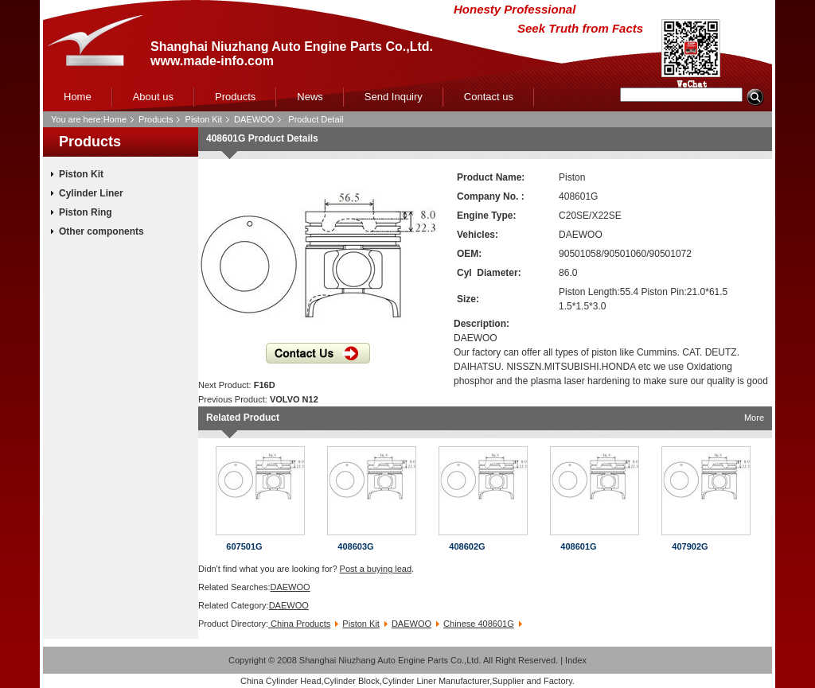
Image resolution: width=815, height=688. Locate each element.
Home (78, 97)
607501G (244, 546)
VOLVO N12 (294, 399)
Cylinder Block (352, 681)
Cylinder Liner (91, 193)
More (754, 417)
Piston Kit (203, 119)
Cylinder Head (294, 681)
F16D (264, 385)
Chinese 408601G (478, 623)
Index (576, 660)
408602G (467, 546)
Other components (101, 231)
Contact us (488, 97)
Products (235, 97)
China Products (299, 623)
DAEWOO (254, 119)
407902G (690, 546)
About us (153, 97)
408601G (578, 546)
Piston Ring (85, 212)
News (310, 97)
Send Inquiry (394, 97)
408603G (355, 546)
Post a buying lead (376, 568)
